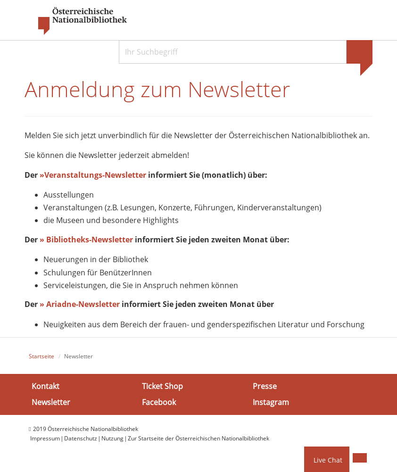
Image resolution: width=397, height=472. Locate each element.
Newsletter (51, 402)
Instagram (271, 402)
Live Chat (328, 459)
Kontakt (45, 386)
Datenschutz (80, 438)
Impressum (45, 438)
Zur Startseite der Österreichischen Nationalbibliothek (198, 438)
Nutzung (112, 438)
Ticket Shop (162, 386)
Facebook (159, 402)
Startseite (41, 356)
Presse (265, 386)
